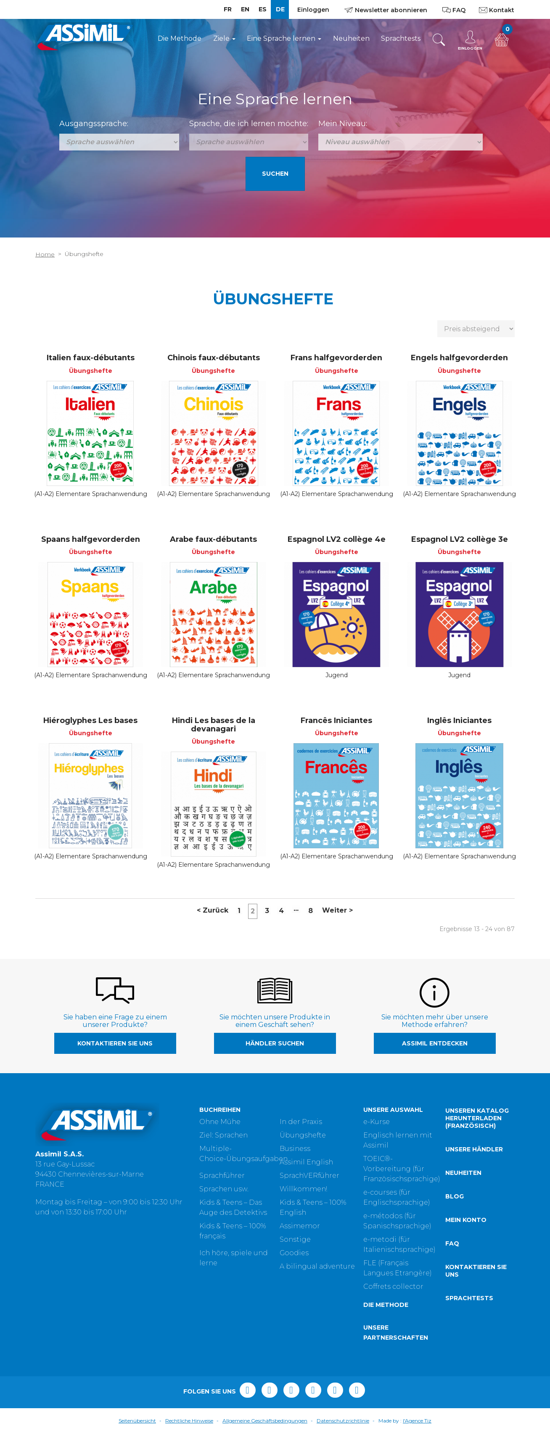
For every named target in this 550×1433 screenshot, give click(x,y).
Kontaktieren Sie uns (115, 1043)
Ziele (224, 38)
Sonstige (295, 1239)
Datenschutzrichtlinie (343, 1420)
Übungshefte (303, 1135)
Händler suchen (275, 1043)
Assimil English (306, 1162)
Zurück (212, 910)
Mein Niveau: (342, 123)
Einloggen (313, 9)
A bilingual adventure (317, 1266)
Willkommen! (303, 1189)
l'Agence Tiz (417, 1420)
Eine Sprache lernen (284, 38)
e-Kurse (376, 1122)
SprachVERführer (309, 1176)
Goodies (294, 1253)
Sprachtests (400, 38)
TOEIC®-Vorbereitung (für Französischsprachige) (401, 1169)
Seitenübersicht (137, 1420)
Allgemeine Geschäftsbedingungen (264, 1420)
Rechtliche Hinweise (189, 1420)
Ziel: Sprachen (223, 1135)
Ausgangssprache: (93, 123)
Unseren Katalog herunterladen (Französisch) (477, 1118)
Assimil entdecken (435, 1043)
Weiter (337, 910)
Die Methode (179, 38)
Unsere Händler (474, 1149)
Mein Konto (466, 1220)
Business (295, 1149)
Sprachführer (222, 1176)
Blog (454, 1196)
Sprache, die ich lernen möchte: (248, 123)
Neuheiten (351, 38)
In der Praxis (301, 1122)
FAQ (452, 1243)
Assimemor (300, 1226)
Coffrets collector (393, 1286)
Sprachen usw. (224, 1189)
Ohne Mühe (220, 1122)
